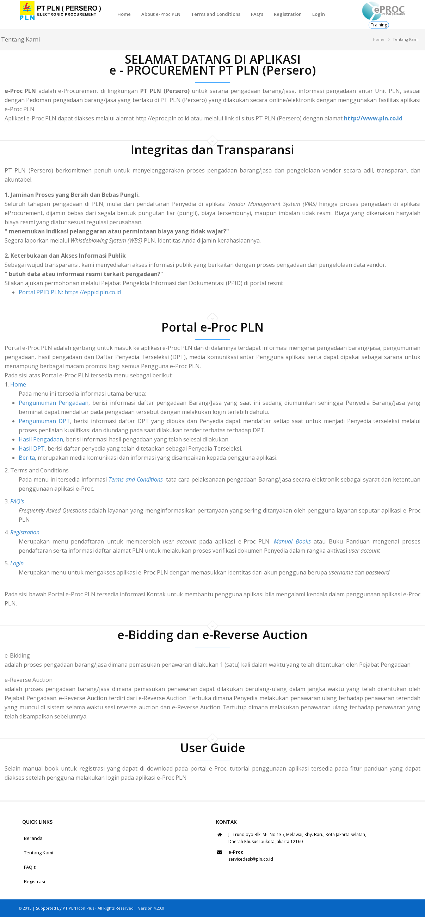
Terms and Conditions (215, 14)
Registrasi (34, 881)
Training (379, 25)
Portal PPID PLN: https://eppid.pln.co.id (70, 292)
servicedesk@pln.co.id (250, 859)
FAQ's (257, 14)
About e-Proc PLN (160, 14)
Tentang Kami (38, 852)
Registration (288, 14)
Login (318, 14)
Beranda (33, 838)
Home (124, 14)
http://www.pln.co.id (373, 118)
